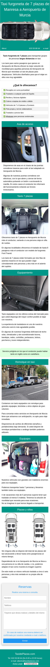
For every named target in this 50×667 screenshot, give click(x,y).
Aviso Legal (17, 664)
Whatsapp (9, 116)
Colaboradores (31, 664)
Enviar (25, 641)
